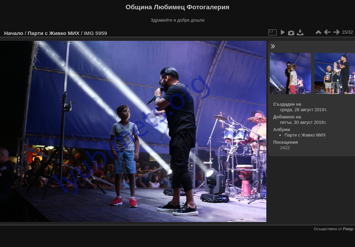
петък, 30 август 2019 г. (303, 122)
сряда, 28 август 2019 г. (303, 109)
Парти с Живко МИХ (53, 33)
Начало (13, 33)
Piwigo (348, 229)
